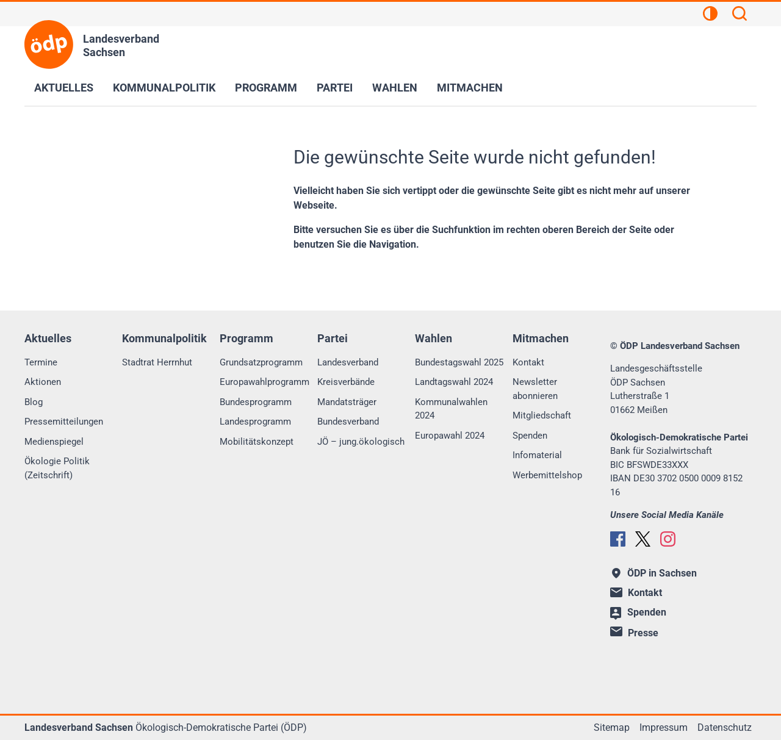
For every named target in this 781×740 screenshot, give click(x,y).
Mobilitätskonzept (256, 441)
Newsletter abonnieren (535, 388)
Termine (40, 362)
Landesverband (347, 362)
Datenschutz (724, 727)
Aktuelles (63, 87)
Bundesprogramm (256, 402)
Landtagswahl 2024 (454, 381)
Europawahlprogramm (264, 381)
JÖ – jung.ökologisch (361, 441)
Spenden (530, 435)
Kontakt (528, 362)
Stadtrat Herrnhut (157, 362)
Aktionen (42, 381)
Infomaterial (537, 455)
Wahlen (394, 87)
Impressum (663, 727)
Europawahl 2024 (449, 435)
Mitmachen (470, 87)
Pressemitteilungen (63, 421)
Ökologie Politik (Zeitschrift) (57, 468)
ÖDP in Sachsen (654, 573)
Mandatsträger (346, 402)
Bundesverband (348, 421)
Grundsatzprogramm (261, 362)
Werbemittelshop (547, 475)
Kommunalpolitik (164, 87)
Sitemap (612, 727)
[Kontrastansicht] (710, 15)
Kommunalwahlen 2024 (451, 409)
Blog (33, 402)
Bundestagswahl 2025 (459, 362)
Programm (266, 87)
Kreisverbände (346, 381)
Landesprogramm (255, 421)
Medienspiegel (54, 441)
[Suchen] (739, 15)
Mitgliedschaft (542, 415)
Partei (335, 87)
